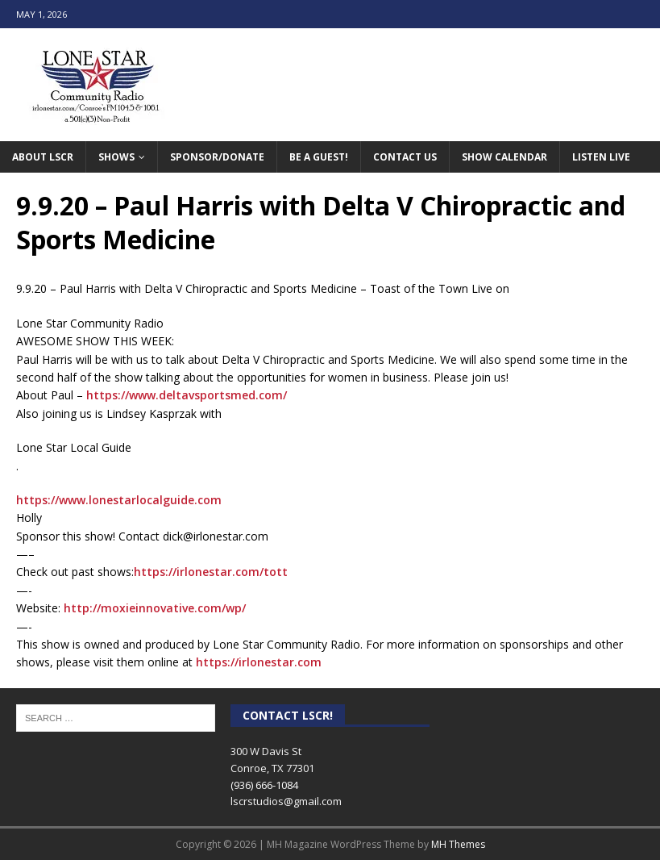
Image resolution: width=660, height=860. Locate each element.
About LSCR (42, 157)
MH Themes (458, 844)
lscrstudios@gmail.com (286, 801)
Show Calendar (504, 157)
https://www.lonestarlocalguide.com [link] (119, 499)
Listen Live (601, 157)
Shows (116, 157)
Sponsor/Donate (217, 157)
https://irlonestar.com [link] (259, 662)
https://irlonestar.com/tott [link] (211, 571)
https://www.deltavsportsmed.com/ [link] (186, 395)
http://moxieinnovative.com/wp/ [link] (155, 608)
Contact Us (405, 157)
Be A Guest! (318, 157)
